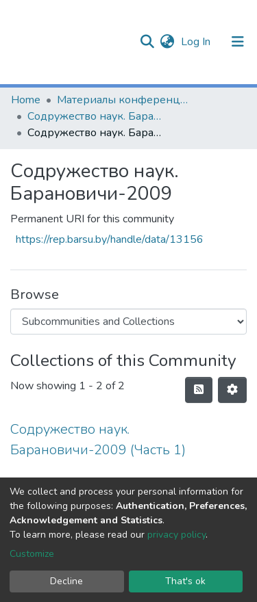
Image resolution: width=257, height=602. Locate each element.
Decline (66, 581)
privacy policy (176, 534)
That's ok (185, 581)
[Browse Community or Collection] (128, 322)
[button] (167, 42)
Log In (197, 41)
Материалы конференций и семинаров (125, 99)
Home (25, 99)
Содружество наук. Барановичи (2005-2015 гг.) (95, 116)
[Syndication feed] (198, 390)
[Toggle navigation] (238, 41)
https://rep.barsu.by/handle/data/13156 (110, 239)
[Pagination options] (232, 390)
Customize (32, 553)
